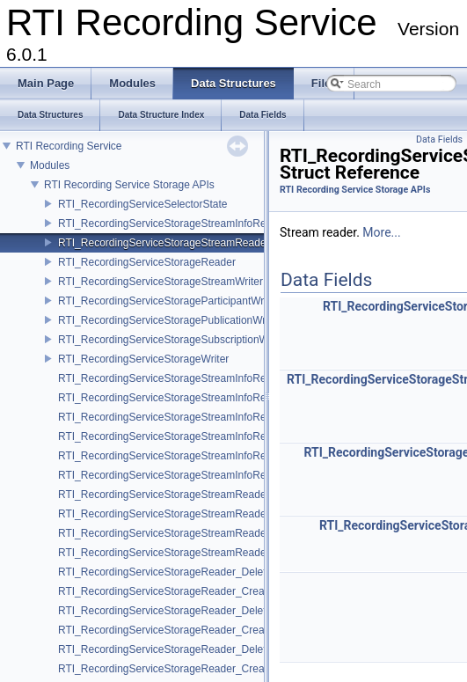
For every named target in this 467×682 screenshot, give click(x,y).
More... (381, 232)
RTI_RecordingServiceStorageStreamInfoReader (173, 223)
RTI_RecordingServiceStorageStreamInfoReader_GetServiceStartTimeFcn (233, 417)
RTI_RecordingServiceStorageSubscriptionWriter (172, 340)
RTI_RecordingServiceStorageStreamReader (164, 243)
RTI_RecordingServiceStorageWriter (143, 359)
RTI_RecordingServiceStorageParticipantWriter (168, 301)
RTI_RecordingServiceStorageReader (147, 262)
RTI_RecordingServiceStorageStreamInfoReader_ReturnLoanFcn (212, 398)
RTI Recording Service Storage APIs (129, 185)
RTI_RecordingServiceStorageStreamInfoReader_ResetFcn (198, 475)
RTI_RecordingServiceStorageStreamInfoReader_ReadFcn (197, 378)
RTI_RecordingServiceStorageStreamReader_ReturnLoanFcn (203, 514)
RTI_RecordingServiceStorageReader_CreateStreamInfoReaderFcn (217, 591)
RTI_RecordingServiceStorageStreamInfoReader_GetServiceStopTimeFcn (233, 436)
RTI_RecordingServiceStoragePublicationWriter (169, 320)
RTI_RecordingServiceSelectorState (143, 204)
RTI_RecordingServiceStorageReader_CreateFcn (174, 669)
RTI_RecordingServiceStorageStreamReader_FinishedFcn (195, 533)
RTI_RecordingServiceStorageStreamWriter (160, 281)
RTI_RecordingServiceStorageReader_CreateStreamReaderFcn (209, 630)
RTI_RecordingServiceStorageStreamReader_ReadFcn (188, 494)
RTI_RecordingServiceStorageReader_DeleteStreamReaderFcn (208, 611)
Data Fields (439, 139)
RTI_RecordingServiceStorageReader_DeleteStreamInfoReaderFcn (217, 572)
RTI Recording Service (69, 146)
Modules (49, 165)
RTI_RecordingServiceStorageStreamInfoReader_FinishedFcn (204, 456)
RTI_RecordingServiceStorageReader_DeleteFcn (173, 649)
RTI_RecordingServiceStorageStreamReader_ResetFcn (189, 552)
